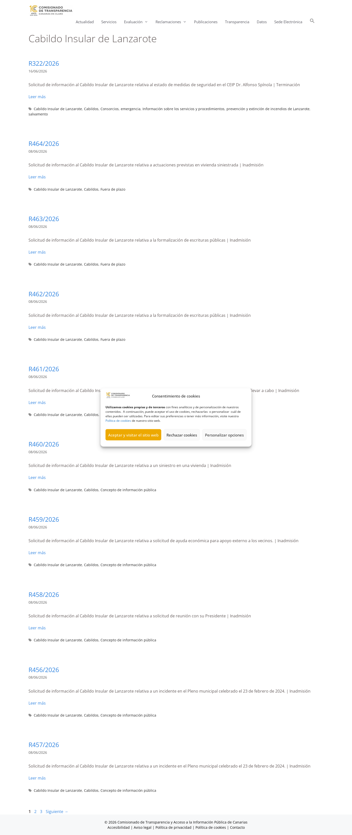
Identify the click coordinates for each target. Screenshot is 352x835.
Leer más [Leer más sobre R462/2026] (37, 327)
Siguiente (57, 811)
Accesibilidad (119, 827)
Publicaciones (206, 21)
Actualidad (85, 21)
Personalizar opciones (224, 447)
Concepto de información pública (128, 489)
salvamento (38, 114)
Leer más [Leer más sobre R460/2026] (37, 477)
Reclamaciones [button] (173, 21)
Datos (262, 21)
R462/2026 (43, 294)
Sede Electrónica (288, 21)
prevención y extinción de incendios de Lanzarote (268, 108)
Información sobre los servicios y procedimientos (183, 108)
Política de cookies (118, 433)
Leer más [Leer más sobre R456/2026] (37, 703)
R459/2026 (43, 519)
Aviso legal (143, 827)
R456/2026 (43, 669)
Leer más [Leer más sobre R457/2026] (37, 778)
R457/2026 (43, 744)
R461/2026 (43, 369)
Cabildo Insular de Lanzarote (58, 108)
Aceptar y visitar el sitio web (133, 447)
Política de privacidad (174, 827)
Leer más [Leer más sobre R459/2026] (37, 552)
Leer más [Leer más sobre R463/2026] (37, 252)
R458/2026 (43, 594)
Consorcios (109, 108)
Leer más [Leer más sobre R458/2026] (37, 628)
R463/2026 (43, 218)
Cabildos (91, 108)
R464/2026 (43, 143)
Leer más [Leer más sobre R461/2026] (37, 402)
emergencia (130, 108)
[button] (312, 21)
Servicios (108, 21)
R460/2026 (43, 444)
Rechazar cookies (181, 447)
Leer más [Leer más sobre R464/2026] (37, 177)
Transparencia (237, 21)
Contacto (237, 827)
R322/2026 (43, 63)
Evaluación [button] (138, 21)
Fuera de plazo (112, 189)
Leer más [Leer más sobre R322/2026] (37, 96)
